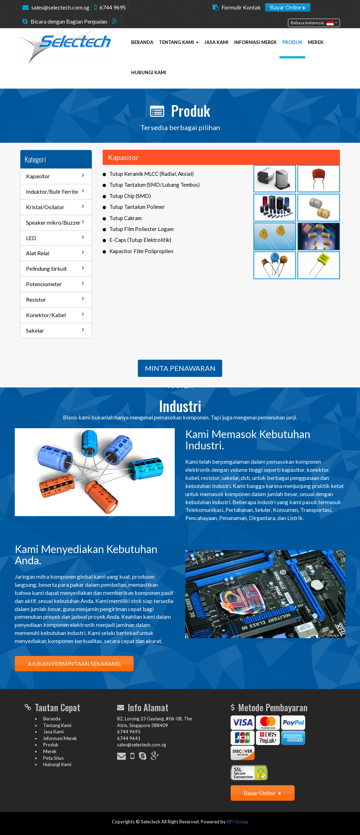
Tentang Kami (57, 725)
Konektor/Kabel (55, 314)
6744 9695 (112, 7)
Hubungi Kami (57, 764)
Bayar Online (288, 7)
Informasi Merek (60, 738)
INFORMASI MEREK (255, 42)
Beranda (51, 718)
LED (55, 237)
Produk (50, 744)
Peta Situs (53, 758)
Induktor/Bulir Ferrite (55, 191)
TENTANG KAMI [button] (179, 42)
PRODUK (292, 42)
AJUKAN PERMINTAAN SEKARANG (74, 663)
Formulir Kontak (241, 7)
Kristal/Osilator (55, 206)
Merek (50, 751)
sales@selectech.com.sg (60, 7)
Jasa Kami (53, 731)
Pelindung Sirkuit (55, 268)
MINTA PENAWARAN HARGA (180, 370)
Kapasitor (55, 175)
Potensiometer (55, 283)
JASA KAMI (216, 42)
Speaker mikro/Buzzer (55, 222)
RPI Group (237, 821)
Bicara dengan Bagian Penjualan (69, 21)
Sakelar (55, 330)
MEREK (315, 42)
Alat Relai (55, 252)
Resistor (55, 299)
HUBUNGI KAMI (148, 72)
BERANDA (142, 42)
